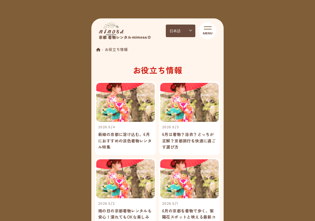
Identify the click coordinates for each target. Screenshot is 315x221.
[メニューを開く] (207, 30)
